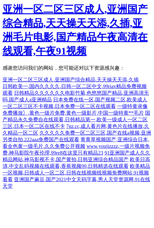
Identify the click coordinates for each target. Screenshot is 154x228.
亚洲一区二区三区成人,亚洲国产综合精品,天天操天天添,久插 (71, 79)
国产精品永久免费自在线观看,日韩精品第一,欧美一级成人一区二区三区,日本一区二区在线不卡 (76, 119)
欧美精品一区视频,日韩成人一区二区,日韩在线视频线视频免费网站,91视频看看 (76, 172)
